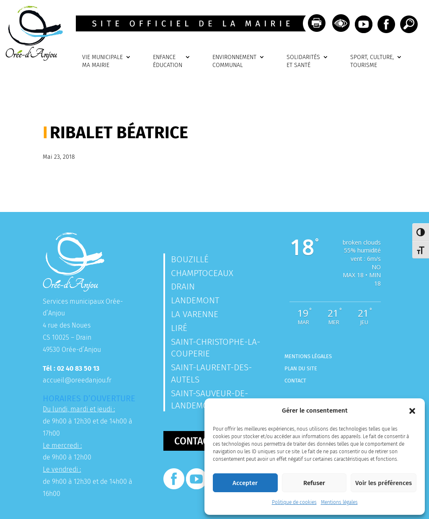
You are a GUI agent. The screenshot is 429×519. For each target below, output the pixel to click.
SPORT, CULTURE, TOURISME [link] (372, 61)
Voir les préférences (383, 483)
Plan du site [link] (300, 368)
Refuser (314, 483)
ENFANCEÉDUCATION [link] (167, 61)
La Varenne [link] (194, 314)
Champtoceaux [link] (202, 273)
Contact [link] (295, 380)
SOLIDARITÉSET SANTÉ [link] (303, 61)
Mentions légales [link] (339, 502)
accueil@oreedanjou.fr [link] (77, 380)
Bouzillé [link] (190, 259)
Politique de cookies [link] (294, 502)
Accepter (245, 483)
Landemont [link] (195, 300)
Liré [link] (179, 328)
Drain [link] (183, 286)
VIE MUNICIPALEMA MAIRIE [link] (102, 61)
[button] (412, 411)
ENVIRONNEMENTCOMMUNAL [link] (234, 61)
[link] (31, 58)
